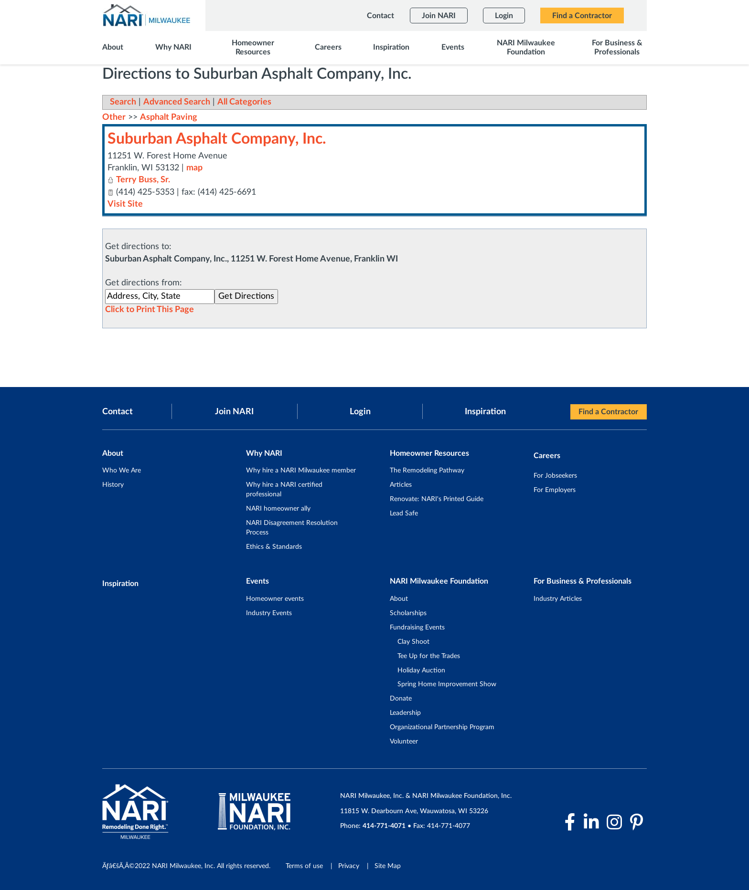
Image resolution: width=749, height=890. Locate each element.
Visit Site (125, 203)
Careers (547, 456)
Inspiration (485, 411)
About (399, 598)
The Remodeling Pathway (427, 470)
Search (123, 102)
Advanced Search (176, 102)
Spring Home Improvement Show (446, 684)
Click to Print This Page (149, 309)
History (113, 485)
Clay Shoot (413, 641)
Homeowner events (275, 598)
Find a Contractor (608, 412)
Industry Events (269, 612)
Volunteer (404, 741)
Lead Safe (404, 513)
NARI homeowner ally (278, 508)
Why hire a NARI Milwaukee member (301, 470)
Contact (117, 411)
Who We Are (121, 470)
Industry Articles (558, 598)
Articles (401, 485)
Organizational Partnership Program (442, 727)
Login (360, 411)
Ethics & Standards (274, 546)
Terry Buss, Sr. (143, 180)
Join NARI (234, 411)
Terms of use (304, 866)
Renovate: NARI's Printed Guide (436, 499)
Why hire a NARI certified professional (284, 490)
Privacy (348, 866)
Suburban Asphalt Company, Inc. (216, 139)
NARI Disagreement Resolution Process (292, 527)
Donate (401, 698)
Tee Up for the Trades (428, 655)
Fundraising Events (417, 627)
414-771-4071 (384, 826)
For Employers (555, 489)
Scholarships (408, 612)
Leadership (405, 713)
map (194, 168)
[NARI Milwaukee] (146, 15)
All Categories (244, 102)
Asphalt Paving (168, 117)
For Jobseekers (555, 475)
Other (114, 117)
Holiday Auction (421, 670)
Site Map (387, 866)
